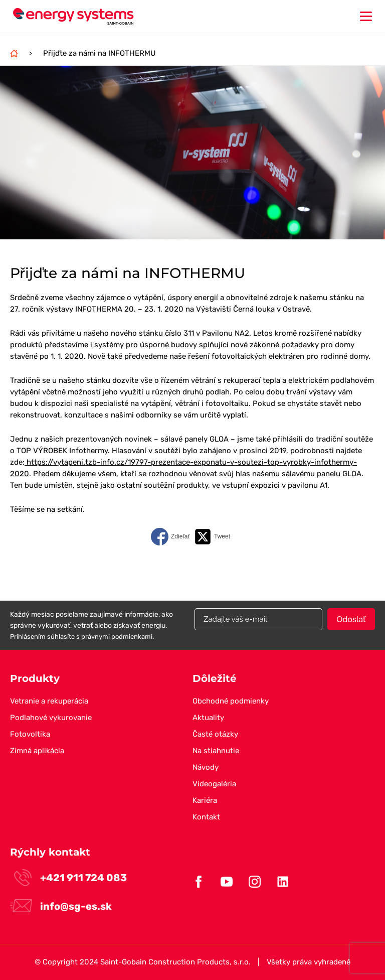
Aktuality (208, 717)
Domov (14, 53)
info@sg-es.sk (76, 906)
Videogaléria (214, 783)
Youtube (227, 882)
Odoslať (350, 619)
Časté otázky (215, 734)
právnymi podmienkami (116, 636)
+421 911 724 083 (83, 878)
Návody (205, 767)
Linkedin (283, 882)
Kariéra (204, 800)
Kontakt (206, 816)
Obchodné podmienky (230, 701)
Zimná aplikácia (37, 750)
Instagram (255, 882)
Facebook (198, 882)
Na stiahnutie (215, 750)
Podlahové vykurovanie (51, 717)
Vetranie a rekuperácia (49, 701)
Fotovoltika (30, 734)
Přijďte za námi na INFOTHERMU (99, 53)
